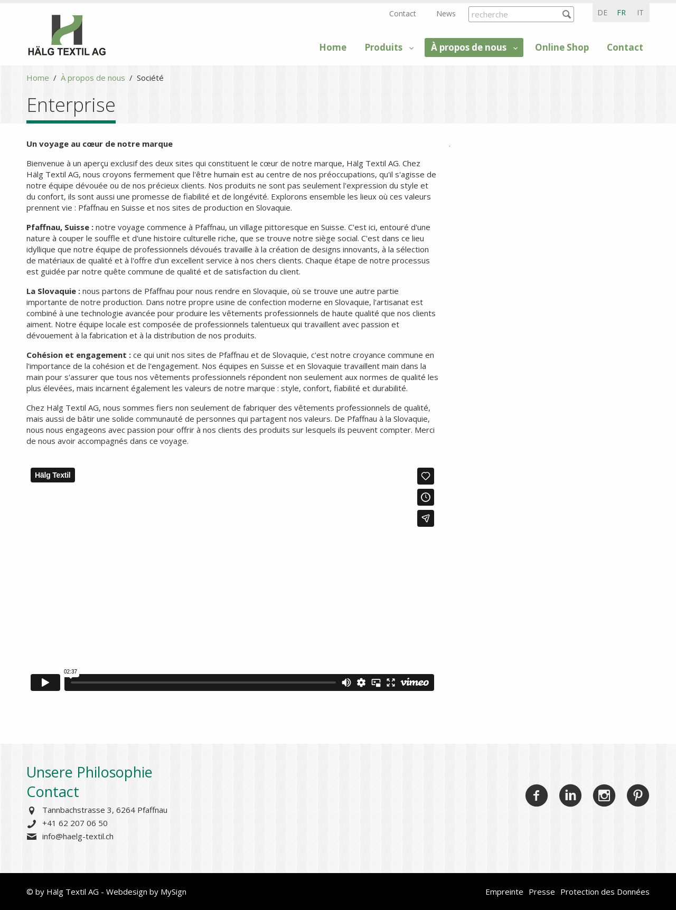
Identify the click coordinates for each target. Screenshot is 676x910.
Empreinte (504, 891)
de (602, 12)
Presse (542, 891)
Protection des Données (605, 891)
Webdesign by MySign (146, 891)
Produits (383, 47)
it (640, 12)
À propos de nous (468, 47)
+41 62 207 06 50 (75, 823)
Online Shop (562, 47)
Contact (402, 13)
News (446, 13)
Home (332, 47)
